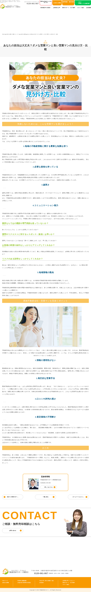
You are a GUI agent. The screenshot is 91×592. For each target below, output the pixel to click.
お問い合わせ (12, 530)
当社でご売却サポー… (12, 496)
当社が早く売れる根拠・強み (46, 580)
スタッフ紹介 (80, 7)
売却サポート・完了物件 (68, 7)
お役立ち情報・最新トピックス (12, 34)
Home (3, 34)
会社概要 (88, 7)
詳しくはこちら (49, 487)
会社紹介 (41, 582)
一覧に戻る (45, 496)
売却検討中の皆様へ (45, 7)
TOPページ (5, 580)
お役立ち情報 (57, 2)
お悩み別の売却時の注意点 (24, 582)
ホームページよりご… (78, 496)
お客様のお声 (56, 7)
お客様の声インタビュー (69, 580)
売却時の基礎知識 (21, 580)
